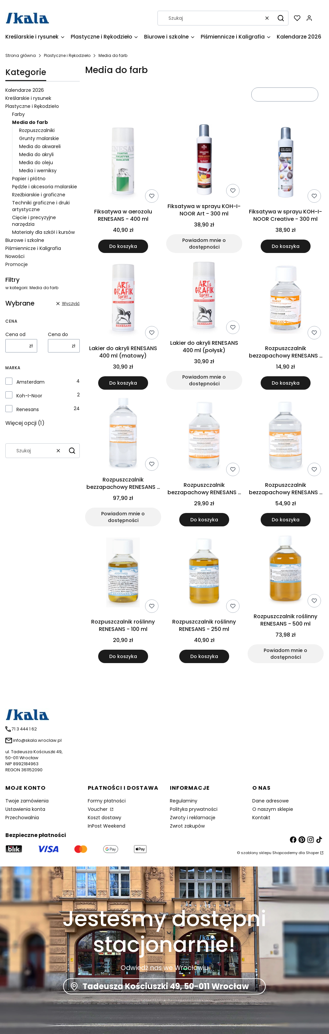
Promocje (16, 264)
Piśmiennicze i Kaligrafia (33, 248)
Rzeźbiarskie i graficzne (38, 194)
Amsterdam (30, 382)
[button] (281, 18)
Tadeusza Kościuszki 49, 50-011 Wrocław (165, 986)
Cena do (58, 334)
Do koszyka (123, 246)
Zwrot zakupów (187, 826)
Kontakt (261, 817)
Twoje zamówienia (27, 800)
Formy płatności (107, 800)
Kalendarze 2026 (24, 90)
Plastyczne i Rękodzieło (67, 55)
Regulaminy (183, 800)
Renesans (27, 409)
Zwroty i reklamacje (192, 817)
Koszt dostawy (104, 817)
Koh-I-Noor (29, 395)
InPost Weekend (106, 826)
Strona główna (20, 55)
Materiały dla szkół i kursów (43, 232)
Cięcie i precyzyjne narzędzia (34, 221)
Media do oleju (36, 162)
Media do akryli (36, 154)
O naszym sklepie (272, 809)
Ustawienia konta (25, 809)
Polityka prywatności (193, 809)
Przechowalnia (22, 817)
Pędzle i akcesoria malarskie (44, 186)
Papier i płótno (29, 178)
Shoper (312, 852)
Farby (18, 114)
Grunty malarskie (39, 138)
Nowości (14, 256)
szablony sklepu (256, 852)
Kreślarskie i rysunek (28, 98)
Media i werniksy (38, 170)
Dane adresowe (270, 800)
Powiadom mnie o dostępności (204, 243)
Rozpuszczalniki (37, 130)
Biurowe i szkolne (24, 240)
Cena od (15, 334)
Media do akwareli (40, 146)
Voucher (98, 809)
